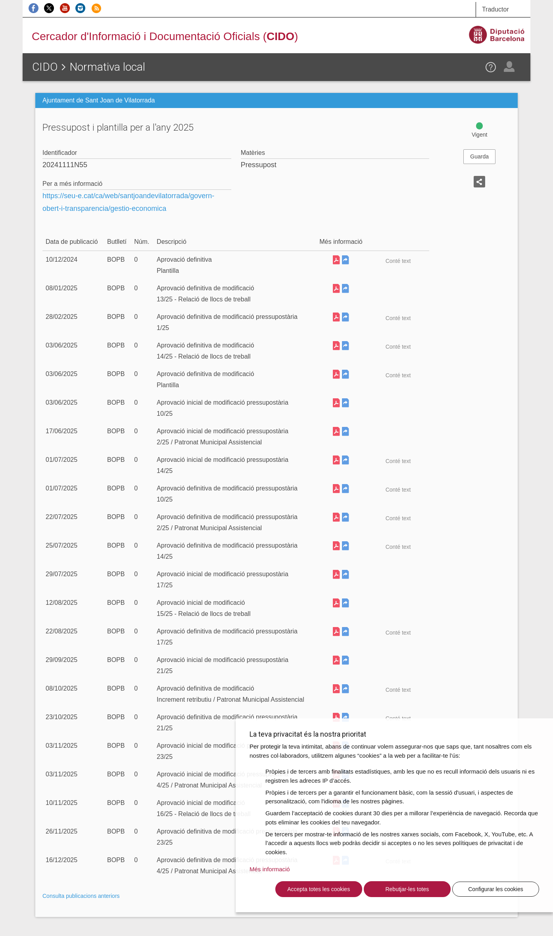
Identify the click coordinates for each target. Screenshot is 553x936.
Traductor (495, 9)
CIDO (45, 66)
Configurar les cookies (495, 889)
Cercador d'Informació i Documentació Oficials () (165, 36)
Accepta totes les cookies (318, 889)
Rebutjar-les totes (407, 889)
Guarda (479, 156)
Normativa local (107, 66)
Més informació (270, 869)
